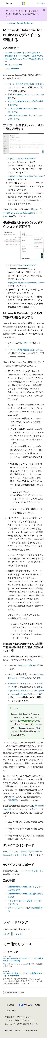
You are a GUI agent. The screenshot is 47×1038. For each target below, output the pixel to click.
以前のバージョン (24, 1017)
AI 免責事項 (9, 1017)
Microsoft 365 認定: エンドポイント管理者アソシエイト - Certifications (23, 974)
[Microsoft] (23, 3)
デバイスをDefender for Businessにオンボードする (23, 213)
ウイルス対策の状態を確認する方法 (26, 349)
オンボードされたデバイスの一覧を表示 (26, 83)
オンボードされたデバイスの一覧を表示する (22, 52)
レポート (26, 342)
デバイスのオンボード (14, 64)
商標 (17, 1030)
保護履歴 (13, 800)
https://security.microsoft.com (21, 158)
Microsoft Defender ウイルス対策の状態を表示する (24, 60)
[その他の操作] (42, 23)
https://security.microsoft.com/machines (25, 176)
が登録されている (28, 720)
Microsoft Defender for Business (21, 23)
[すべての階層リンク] (5, 23)
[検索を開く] (32, 3)
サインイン (40, 3)
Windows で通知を (26, 665)
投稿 (17, 1020)
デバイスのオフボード (32, 870)
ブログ (7, 1020)
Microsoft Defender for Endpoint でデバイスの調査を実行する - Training (23, 959)
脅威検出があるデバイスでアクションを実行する (24, 56)
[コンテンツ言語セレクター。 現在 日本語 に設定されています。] (10, 1005)
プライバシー (27, 1020)
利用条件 (8, 1030)
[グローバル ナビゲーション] (2, 3)
